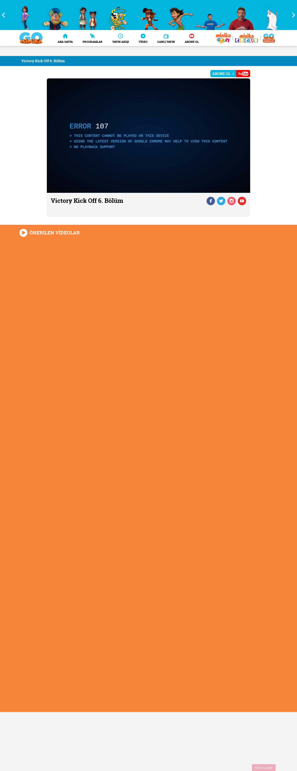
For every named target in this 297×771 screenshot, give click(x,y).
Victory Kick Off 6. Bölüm (43, 60)
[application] (148, 135)
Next (292, 15)
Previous (5, 15)
